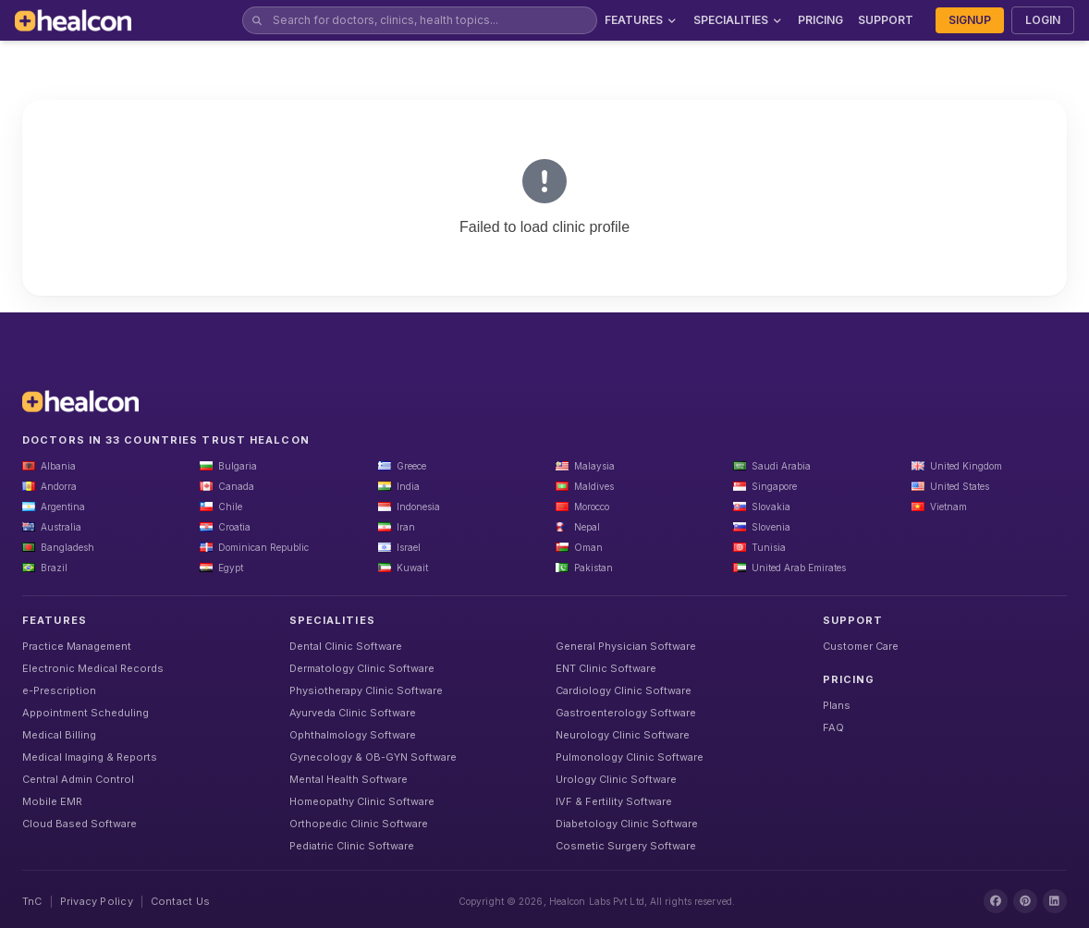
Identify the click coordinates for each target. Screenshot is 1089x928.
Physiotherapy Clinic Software (366, 690)
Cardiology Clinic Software (623, 690)
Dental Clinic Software (345, 646)
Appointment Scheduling (85, 712)
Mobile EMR (52, 801)
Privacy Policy (96, 901)
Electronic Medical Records (93, 668)
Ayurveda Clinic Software (352, 712)
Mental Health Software (348, 779)
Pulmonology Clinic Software (630, 757)
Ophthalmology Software (352, 734)
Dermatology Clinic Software (361, 668)
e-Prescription (59, 690)
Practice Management (76, 646)
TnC (32, 901)
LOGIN (1042, 20)
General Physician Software (626, 646)
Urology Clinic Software (616, 779)
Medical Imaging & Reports (89, 757)
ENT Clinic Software (606, 668)
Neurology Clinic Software (623, 734)
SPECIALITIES (738, 20)
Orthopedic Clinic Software (358, 823)
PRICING (820, 20)
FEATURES (642, 20)
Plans (836, 705)
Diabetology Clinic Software (627, 823)
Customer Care (861, 646)
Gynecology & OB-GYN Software (373, 757)
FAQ (833, 727)
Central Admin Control (78, 779)
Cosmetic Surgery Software (626, 845)
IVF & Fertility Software (614, 801)
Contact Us (180, 901)
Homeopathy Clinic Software (361, 801)
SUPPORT (885, 20)
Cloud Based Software (79, 823)
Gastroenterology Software (626, 712)
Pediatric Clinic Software (351, 845)
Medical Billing (59, 734)
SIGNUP (969, 20)
